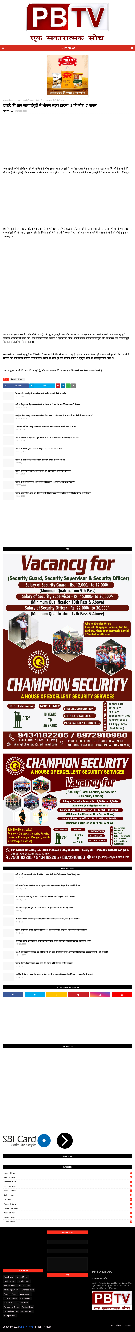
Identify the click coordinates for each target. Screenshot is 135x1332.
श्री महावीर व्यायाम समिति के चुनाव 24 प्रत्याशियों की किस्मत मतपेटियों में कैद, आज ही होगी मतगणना (47, 918)
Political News (68, 1213)
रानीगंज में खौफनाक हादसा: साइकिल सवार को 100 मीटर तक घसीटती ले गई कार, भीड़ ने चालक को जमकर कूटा (51, 930)
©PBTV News (26, 1326)
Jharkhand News (68, 1190)
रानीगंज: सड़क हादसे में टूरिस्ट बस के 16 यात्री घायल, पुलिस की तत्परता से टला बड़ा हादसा (44, 907)
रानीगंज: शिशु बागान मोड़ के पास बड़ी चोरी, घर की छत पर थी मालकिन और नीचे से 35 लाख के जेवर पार (47, 404)
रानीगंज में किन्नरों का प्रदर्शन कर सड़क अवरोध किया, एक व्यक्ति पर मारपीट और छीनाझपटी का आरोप (47, 437)
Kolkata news (68, 1195)
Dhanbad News (68, 1182)
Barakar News (23, 1281)
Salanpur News (68, 1222)
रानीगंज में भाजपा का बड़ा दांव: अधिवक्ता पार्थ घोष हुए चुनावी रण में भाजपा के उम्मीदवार (43, 471)
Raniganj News (68, 1217)
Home (110, 1325)
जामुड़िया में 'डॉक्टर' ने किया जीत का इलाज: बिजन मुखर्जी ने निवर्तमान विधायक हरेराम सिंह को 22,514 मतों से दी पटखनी (53, 974)
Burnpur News (24, 1285)
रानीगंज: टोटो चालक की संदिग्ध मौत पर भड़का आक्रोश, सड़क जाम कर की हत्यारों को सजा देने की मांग (47, 885)
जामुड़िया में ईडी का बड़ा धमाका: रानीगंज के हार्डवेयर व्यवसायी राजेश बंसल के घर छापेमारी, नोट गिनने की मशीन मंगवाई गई (53, 415)
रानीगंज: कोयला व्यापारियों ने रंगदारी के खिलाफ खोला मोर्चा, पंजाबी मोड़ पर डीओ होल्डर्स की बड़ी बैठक (47, 874)
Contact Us (128, 1325)
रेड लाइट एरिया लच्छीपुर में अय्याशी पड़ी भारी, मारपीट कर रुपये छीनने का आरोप (40, 393)
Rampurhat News (11, 1311)
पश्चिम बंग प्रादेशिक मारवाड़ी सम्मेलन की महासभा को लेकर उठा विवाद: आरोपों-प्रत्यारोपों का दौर (45, 426)
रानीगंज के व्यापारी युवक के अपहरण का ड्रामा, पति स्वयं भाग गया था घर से (38, 448)
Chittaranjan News (11, 1290)
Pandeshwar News (68, 1208)
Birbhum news (9, 1285)
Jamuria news (25, 1294)
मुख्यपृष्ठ (5, 100)
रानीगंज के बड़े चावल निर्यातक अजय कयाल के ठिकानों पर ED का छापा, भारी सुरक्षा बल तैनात (44, 482)
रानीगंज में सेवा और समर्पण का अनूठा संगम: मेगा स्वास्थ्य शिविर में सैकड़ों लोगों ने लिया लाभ (44, 963)
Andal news (8, 1277)
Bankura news (68, 1177)
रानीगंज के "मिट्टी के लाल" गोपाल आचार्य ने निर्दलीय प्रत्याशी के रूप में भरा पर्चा (40, 460)
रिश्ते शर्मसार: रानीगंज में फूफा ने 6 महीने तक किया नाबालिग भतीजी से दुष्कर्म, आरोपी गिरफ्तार (45, 896)
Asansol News (68, 1173)
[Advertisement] (67, 523)
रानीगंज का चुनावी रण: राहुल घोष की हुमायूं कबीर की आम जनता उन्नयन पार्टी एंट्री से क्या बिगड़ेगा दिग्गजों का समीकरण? (53, 493)
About (118, 1325)
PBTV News (67, 48)
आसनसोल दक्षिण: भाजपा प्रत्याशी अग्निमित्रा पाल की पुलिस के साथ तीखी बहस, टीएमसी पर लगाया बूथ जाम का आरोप (52, 941)
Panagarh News (68, 1204)
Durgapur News (68, 1186)
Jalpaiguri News (15, 100)
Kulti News (68, 1199)
